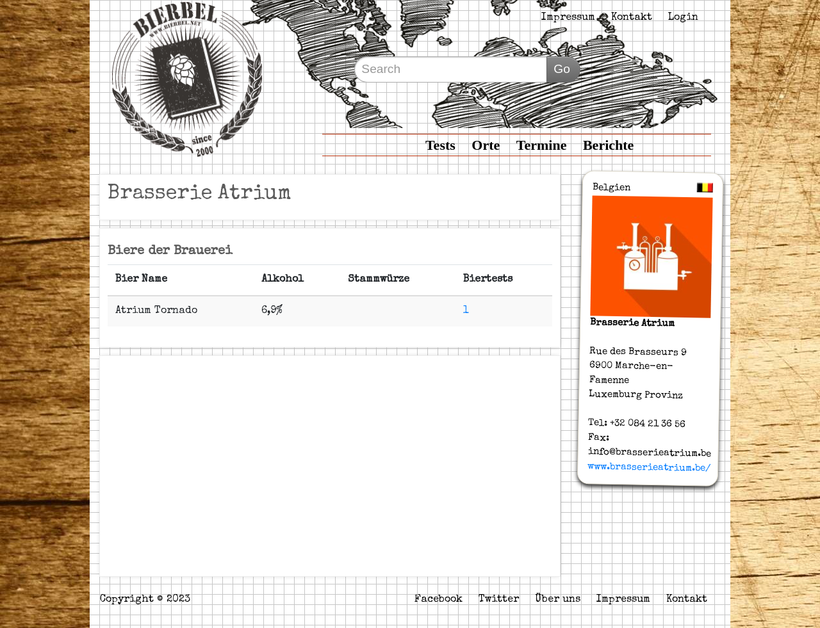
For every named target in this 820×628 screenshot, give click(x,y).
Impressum (568, 18)
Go (562, 69)
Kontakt (631, 18)
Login (683, 18)
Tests (440, 145)
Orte (486, 145)
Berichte (608, 145)
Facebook (438, 600)
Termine (541, 145)
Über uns (557, 600)
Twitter (499, 600)
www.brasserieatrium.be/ (648, 467)
